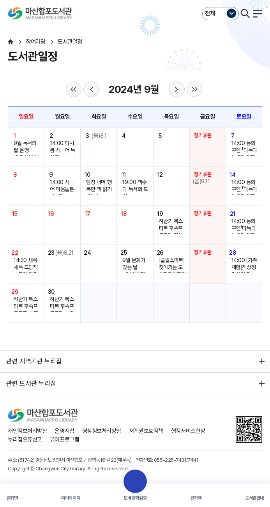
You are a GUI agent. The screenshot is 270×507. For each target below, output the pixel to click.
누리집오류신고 (25, 439)
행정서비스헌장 (188, 430)
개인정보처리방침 (27, 430)
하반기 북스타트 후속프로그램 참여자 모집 (171, 232)
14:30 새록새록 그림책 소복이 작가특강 (25, 271)
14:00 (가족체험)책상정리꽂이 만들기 (244, 271)
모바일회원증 (135, 498)
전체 (210, 13)
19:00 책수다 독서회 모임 (135, 189)
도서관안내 (254, 498)
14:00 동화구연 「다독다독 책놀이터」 (244, 150)
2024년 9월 (134, 89)
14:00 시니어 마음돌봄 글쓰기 (62, 189)
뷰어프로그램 (64, 439)
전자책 (196, 498)
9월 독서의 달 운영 (25, 146)
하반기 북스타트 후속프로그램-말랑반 (62, 310)
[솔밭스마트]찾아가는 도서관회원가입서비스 (172, 271)
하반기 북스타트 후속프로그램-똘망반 (26, 310)
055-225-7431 (170, 460)
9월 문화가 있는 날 (133, 263)
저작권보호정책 (146, 430)
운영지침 (64, 430)
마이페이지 (70, 498)
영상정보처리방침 (101, 430)
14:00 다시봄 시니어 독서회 (62, 150)
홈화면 (12, 498)
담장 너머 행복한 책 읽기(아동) (98, 189)
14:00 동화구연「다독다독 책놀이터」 (244, 228)
